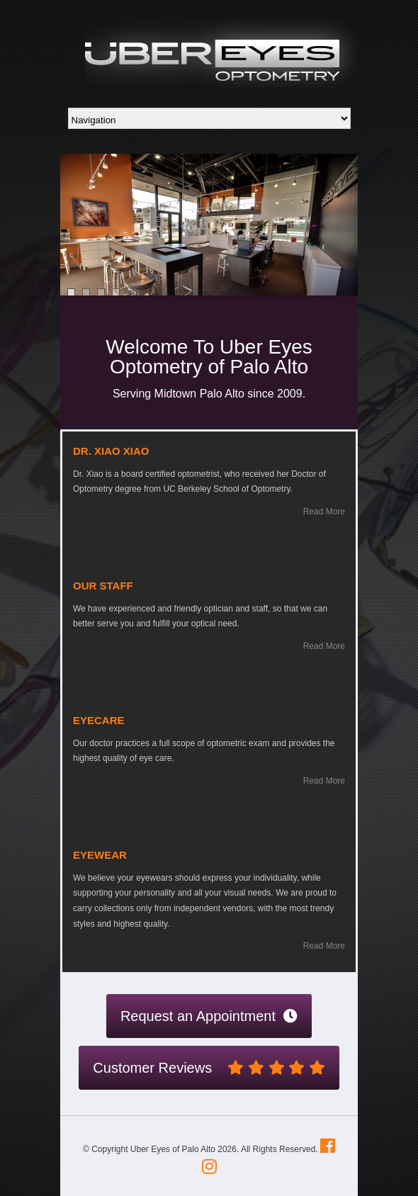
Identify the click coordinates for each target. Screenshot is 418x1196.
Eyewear (100, 855)
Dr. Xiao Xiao (111, 451)
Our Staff (103, 586)
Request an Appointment (209, 1016)
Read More (324, 512)
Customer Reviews (208, 1068)
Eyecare (99, 720)
